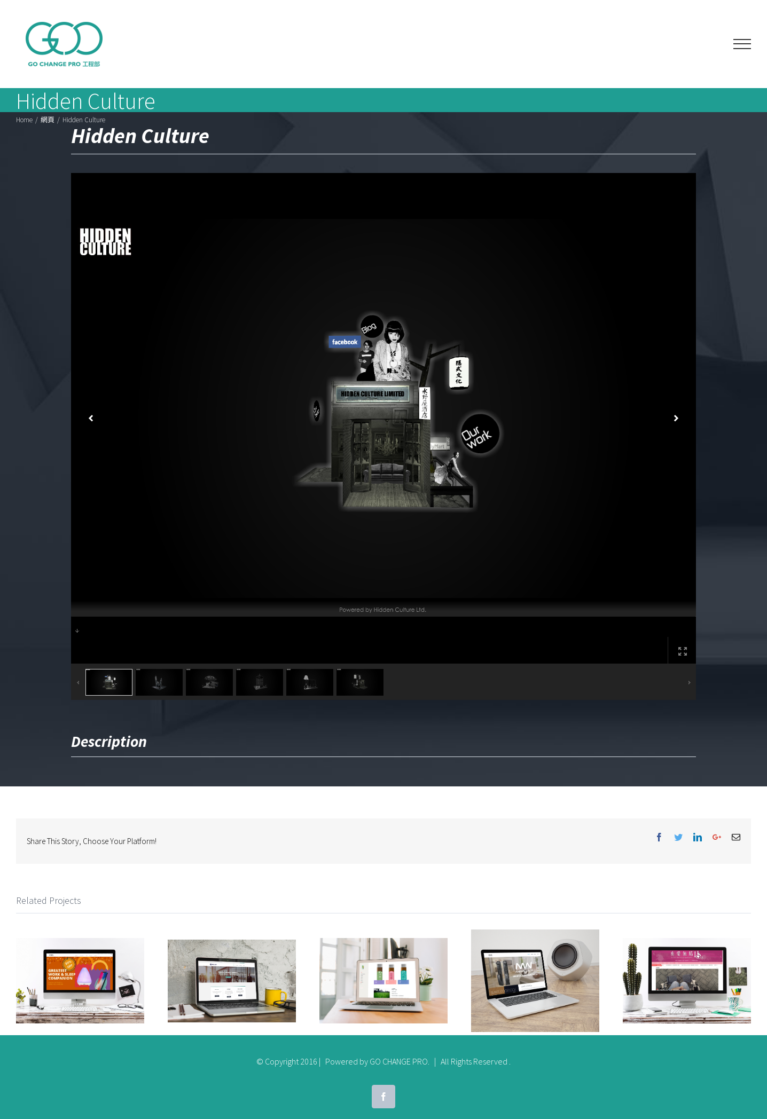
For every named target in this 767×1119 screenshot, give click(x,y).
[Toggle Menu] (742, 44)
